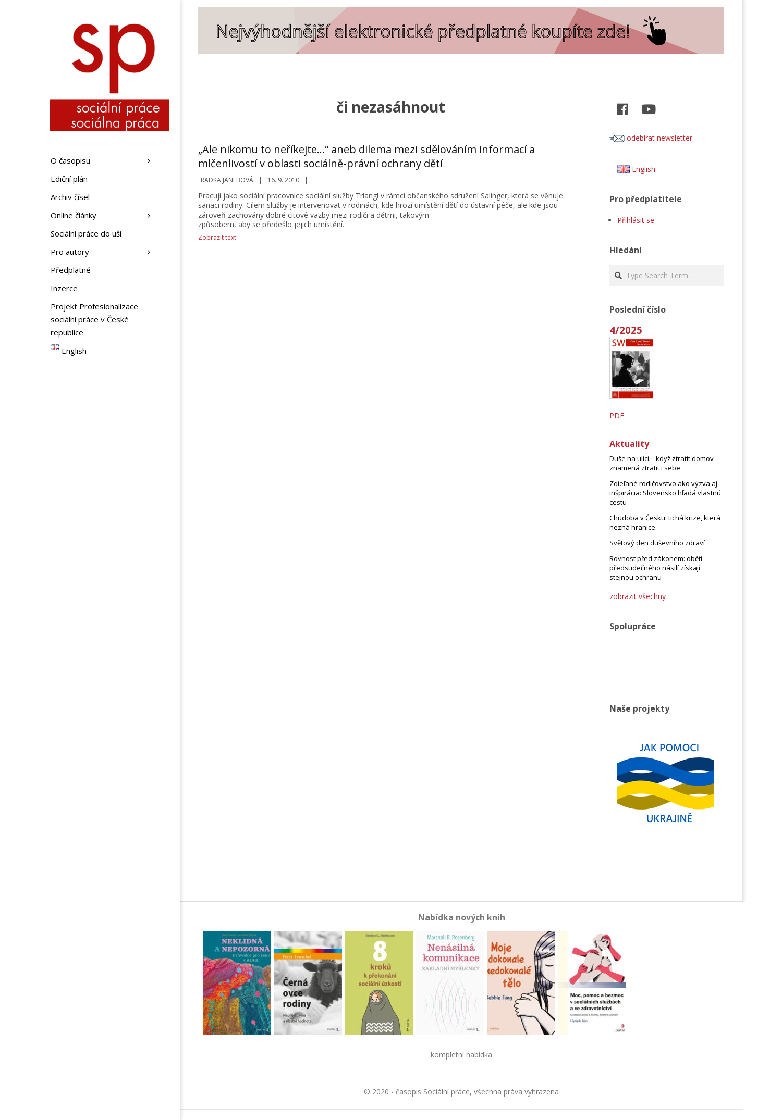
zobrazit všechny (637, 596)
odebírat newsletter (650, 138)
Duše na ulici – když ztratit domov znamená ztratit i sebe (661, 463)
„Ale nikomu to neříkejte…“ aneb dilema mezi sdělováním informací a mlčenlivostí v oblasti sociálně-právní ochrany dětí (366, 156)
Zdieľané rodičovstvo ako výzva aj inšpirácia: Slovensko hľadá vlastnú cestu (665, 493)
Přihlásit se (635, 220)
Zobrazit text (217, 237)
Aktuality (629, 444)
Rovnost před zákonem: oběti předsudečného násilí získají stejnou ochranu (655, 568)
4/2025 (625, 330)
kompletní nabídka (461, 1055)
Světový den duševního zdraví (657, 542)
